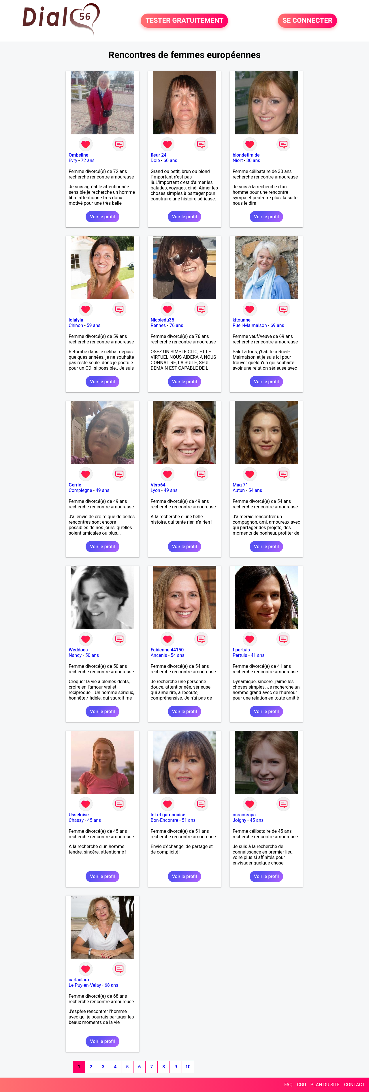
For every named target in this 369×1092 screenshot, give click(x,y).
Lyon (155, 490)
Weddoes (78, 650)
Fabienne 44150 (167, 650)
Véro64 (158, 485)
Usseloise (79, 814)
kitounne (242, 320)
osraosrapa (244, 814)
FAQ (288, 1084)
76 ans (176, 325)
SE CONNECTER (307, 21)
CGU (301, 1084)
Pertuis (240, 655)
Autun (239, 490)
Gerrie (75, 485)
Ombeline (78, 155)
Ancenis (159, 655)
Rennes (158, 325)
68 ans (111, 985)
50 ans (92, 655)
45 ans (94, 820)
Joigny (239, 820)
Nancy (75, 655)
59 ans (94, 325)
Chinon (76, 325)
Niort (238, 160)
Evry (73, 160)
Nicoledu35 (162, 320)
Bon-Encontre (164, 820)
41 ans (258, 655)
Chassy (76, 820)
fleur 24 (159, 155)
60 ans (170, 160)
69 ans (277, 325)
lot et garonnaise (168, 814)
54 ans (255, 490)
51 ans (189, 820)
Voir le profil (102, 216)
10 (188, 1067)
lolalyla (76, 320)
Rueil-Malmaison (250, 325)
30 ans (253, 160)
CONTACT (354, 1084)
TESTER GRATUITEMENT (184, 21)
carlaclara (79, 979)
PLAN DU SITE (325, 1084)
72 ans (88, 160)
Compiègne (80, 490)
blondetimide (246, 155)
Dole (155, 160)
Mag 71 (240, 485)
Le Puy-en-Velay (85, 985)
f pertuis (241, 650)
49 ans (103, 490)
